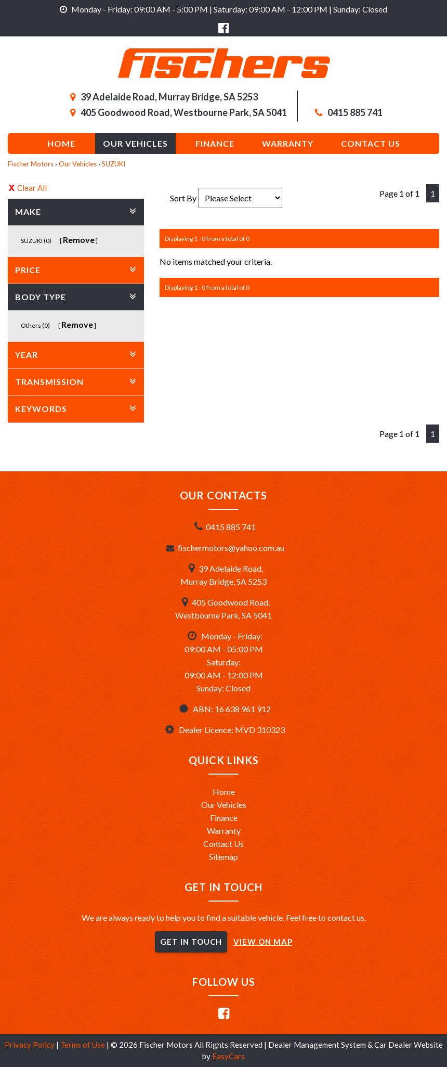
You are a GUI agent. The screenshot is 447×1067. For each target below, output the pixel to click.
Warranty (287, 143)
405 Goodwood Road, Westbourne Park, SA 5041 (184, 112)
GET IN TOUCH (191, 941)
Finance (214, 143)
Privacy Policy (30, 1044)
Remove (79, 240)
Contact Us (223, 844)
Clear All (32, 187)
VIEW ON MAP (263, 941)
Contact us (370, 143)
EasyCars (228, 1056)
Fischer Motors (31, 164)
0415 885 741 (355, 112)
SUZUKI (113, 164)
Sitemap (223, 857)
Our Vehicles (135, 143)
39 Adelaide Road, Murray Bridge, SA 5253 (169, 96)
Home (61, 143)
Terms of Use (83, 1044)
